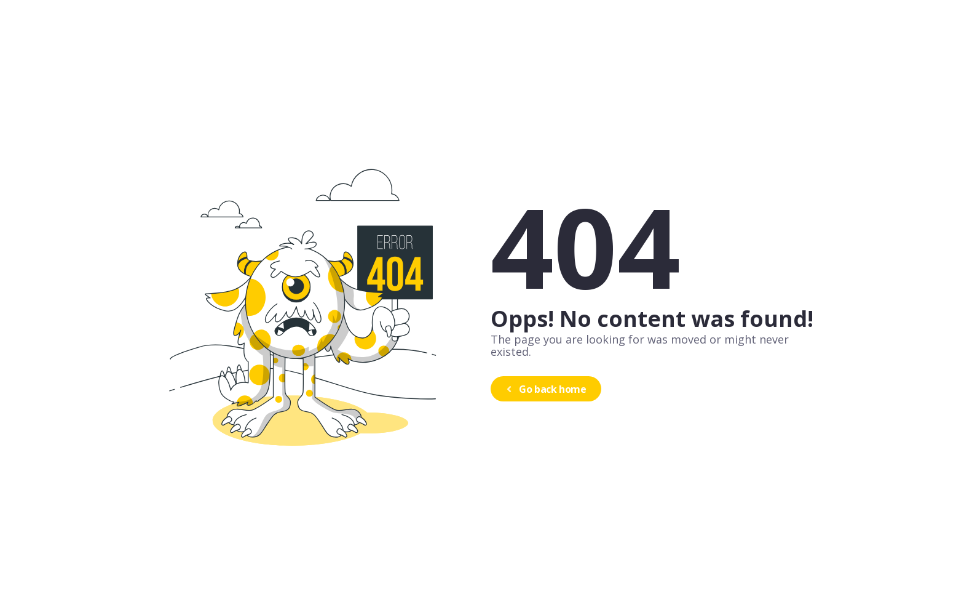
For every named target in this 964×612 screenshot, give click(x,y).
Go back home (545, 389)
